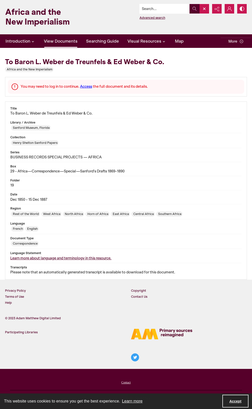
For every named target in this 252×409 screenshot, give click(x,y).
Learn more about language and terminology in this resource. (60, 258)
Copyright (138, 290)
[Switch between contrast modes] (242, 9)
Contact (126, 382)
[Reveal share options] (217, 9)
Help (8, 302)
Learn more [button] (132, 401)
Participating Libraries (21, 332)
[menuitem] (126, 382)
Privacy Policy (15, 290)
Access (86, 86)
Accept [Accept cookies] (235, 401)
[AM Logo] (161, 334)
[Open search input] (204, 9)
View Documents (61, 41)
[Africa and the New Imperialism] (45, 17)
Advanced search (152, 18)
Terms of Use (14, 296)
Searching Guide (102, 41)
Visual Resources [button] (147, 41)
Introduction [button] (20, 41)
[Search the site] (165, 9)
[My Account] (229, 9)
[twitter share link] (135, 357)
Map (179, 41)
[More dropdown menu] (236, 41)
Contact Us (139, 296)
